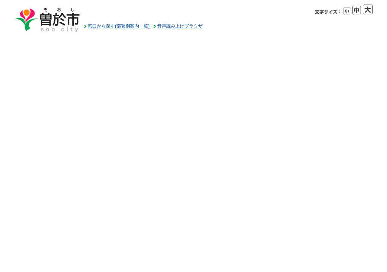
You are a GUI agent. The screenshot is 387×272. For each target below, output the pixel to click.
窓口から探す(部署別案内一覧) (119, 26)
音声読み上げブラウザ (180, 26)
